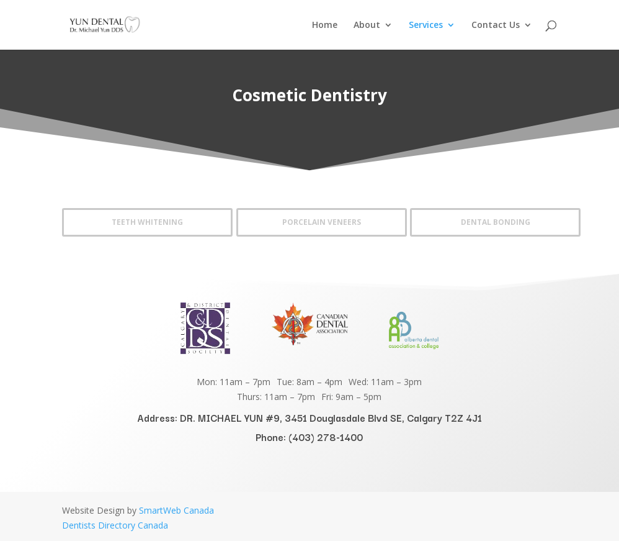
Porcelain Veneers (321, 222)
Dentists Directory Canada (115, 525)
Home (324, 25)
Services (426, 25)
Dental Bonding (495, 222)
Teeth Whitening (147, 222)
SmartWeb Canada (176, 510)
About (367, 25)
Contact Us (495, 25)
